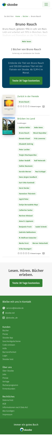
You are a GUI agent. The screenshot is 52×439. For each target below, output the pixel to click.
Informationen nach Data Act (15, 407)
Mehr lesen (26, 42)
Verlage (5, 381)
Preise (5, 334)
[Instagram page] (26, 317)
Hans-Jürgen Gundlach (28, 177)
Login (4, 355)
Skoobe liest (7, 359)
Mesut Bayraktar (40, 133)
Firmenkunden (8, 389)
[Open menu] (46, 4)
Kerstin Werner (25, 172)
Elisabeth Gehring (26, 144)
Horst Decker (24, 188)
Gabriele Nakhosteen (27, 232)
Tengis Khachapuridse (28, 155)
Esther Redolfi (24, 161)
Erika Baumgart (25, 249)
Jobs (4, 374)
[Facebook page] (26, 313)
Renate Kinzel (24, 139)
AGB (4, 404)
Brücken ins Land (26, 118)
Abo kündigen (8, 411)
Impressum (7, 414)
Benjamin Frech (25, 227)
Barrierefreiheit (9, 352)
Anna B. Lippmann (26, 221)
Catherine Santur (26, 210)
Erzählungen (21, 123)
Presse (5, 378)
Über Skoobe (8, 371)
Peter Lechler (24, 150)
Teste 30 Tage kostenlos (26, 80)
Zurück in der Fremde (28, 96)
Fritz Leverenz (39, 139)
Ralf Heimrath (39, 161)
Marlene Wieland (26, 216)
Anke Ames (38, 128)
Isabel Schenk (41, 227)
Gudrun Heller (24, 128)
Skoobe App (7, 338)
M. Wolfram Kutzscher (27, 238)
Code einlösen (8, 345)
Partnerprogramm (10, 385)
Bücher (25, 16)
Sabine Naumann (26, 166)
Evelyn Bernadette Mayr (28, 205)
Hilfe (4, 348)
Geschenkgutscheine (11, 341)
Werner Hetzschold (40, 243)
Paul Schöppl (40, 172)
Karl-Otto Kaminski (26, 183)
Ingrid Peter (24, 199)
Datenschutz (7, 400)
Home (17, 16)
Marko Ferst (24, 243)
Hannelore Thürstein (27, 194)
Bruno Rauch (24, 102)
